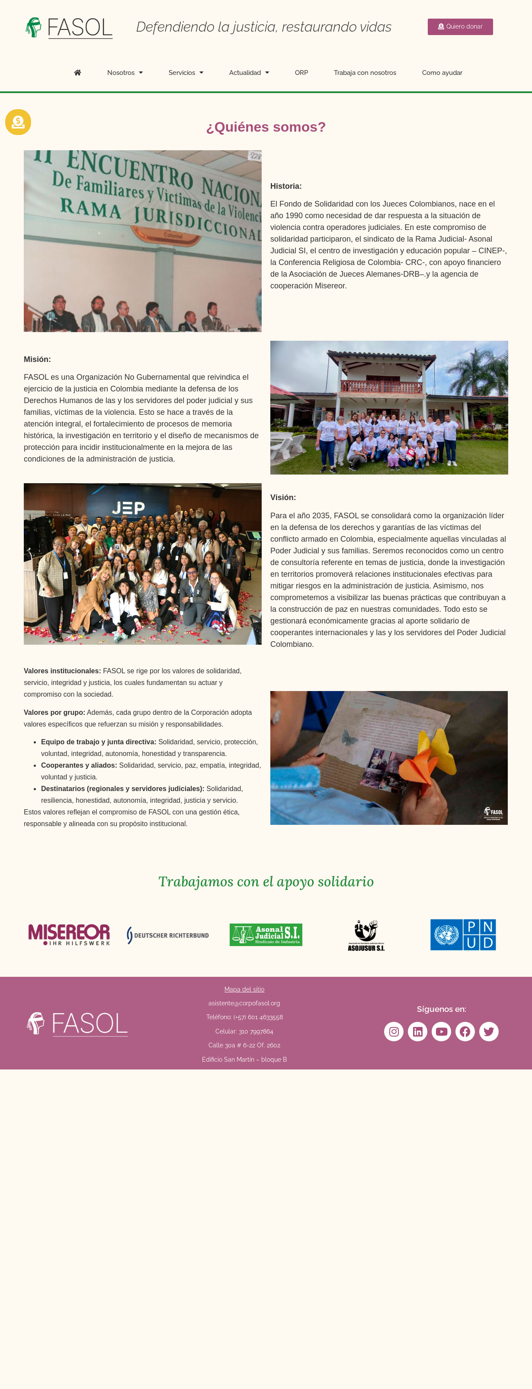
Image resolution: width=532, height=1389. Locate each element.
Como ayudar (442, 73)
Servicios (186, 72)
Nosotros (125, 72)
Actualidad (249, 72)
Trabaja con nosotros (365, 73)
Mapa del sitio (244, 989)
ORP (301, 73)
